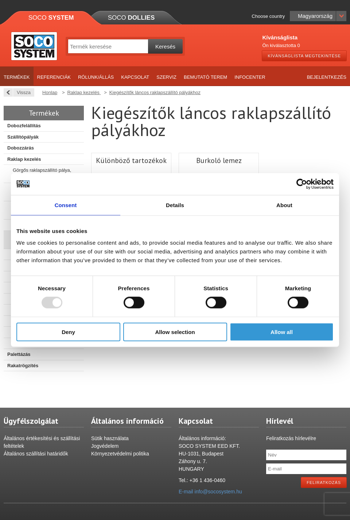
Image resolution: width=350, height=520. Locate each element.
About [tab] (284, 205)
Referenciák (54, 77)
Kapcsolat (135, 77)
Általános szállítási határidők (36, 454)
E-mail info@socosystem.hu (210, 491)
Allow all (282, 332)
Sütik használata (110, 438)
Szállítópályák (23, 137)
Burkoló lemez (219, 160)
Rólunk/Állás (96, 77)
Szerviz (166, 77)
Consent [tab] (66, 205)
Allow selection (175, 332)
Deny (68, 332)
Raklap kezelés (24, 159)
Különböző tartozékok (131, 160)
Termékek (17, 77)
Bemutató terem (205, 77)
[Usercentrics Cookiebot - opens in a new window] (302, 184)
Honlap (49, 92)
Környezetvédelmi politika (120, 454)
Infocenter (249, 77)
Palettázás (19, 354)
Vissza (22, 92)
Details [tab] (175, 205)
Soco (51, 17)
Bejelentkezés (326, 77)
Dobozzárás (20, 148)
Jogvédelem (105, 446)
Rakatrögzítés (22, 365)
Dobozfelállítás (24, 125)
